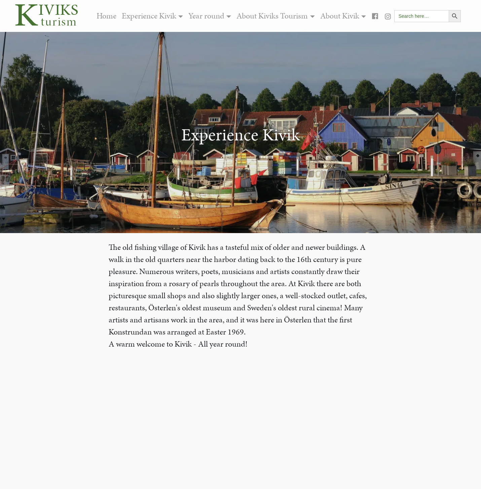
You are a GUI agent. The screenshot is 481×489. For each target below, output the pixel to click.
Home (106, 15)
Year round (206, 15)
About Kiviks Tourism (272, 15)
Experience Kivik (149, 15)
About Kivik (339, 15)
